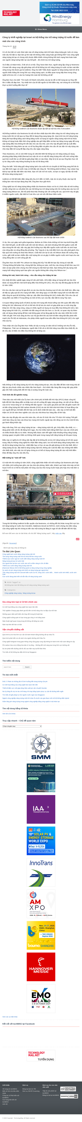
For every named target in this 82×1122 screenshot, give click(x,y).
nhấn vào (58, 533)
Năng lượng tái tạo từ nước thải (13, 561)
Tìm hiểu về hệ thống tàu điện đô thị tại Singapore (19, 652)
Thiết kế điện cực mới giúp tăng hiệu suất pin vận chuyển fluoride (25, 688)
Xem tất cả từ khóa (9, 714)
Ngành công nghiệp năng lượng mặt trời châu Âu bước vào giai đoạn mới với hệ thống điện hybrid (36, 698)
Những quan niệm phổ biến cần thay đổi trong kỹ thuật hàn (23, 614)
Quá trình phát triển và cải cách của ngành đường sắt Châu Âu (24, 638)
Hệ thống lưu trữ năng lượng (27, 585)
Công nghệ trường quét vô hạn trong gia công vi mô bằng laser (24, 617)
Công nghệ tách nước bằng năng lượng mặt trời (19, 554)
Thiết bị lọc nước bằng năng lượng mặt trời (17, 565)
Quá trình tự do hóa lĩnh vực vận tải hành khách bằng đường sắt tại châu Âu (28, 634)
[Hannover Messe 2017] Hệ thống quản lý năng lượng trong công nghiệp (27, 568)
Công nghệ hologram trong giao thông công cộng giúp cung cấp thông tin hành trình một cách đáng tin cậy (39, 641)
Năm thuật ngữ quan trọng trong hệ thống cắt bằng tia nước (23, 621)
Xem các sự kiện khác (10, 1017)
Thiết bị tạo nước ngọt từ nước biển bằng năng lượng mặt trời (24, 559)
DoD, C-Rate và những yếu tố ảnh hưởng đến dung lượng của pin (25, 681)
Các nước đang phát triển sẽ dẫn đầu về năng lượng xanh (22, 576)
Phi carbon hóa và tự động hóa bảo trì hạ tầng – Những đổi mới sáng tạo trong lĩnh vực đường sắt (36, 645)
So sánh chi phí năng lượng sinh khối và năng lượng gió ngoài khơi (25, 570)
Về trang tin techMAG (10, 1089)
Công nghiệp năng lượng (13, 593)
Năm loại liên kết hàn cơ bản (12, 624)
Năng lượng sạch (43, 585)
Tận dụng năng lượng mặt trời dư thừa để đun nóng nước (22, 556)
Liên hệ (5, 1104)
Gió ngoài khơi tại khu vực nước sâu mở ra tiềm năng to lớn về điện (25, 563)
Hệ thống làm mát (11, 585)
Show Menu (41, 29)
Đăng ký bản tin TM (29, 1089)
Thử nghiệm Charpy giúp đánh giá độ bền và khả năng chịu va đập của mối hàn (30, 610)
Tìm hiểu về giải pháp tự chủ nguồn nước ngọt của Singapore (24, 695)
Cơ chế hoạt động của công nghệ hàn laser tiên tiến (20, 607)
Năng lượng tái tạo (29, 593)
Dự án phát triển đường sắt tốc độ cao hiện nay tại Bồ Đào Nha (24, 648)
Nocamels (12, 543)
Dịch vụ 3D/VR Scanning (30, 1091)
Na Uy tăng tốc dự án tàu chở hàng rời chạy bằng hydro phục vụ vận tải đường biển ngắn (33, 691)
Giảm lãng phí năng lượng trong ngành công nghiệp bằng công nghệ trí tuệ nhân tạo (31, 701)
